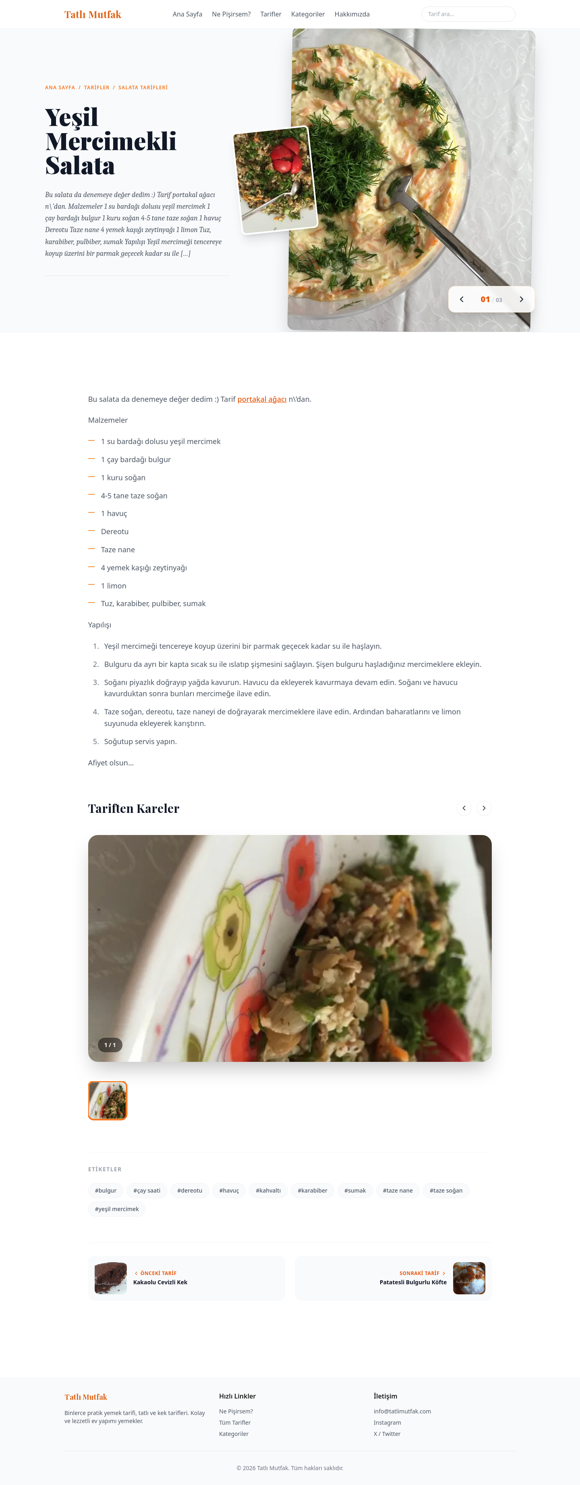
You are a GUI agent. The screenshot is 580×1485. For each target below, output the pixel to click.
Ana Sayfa (188, 14)
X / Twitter (387, 1434)
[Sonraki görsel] (521, 299)
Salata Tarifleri (143, 87)
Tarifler (271, 14)
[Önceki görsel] (461, 299)
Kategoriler (308, 14)
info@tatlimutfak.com (402, 1411)
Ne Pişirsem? (231, 14)
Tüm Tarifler (235, 1422)
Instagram (387, 1422)
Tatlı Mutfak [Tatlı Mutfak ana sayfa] (92, 14)
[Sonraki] (484, 808)
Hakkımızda (352, 14)
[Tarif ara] (468, 14)
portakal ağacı (261, 399)
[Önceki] (464, 808)
